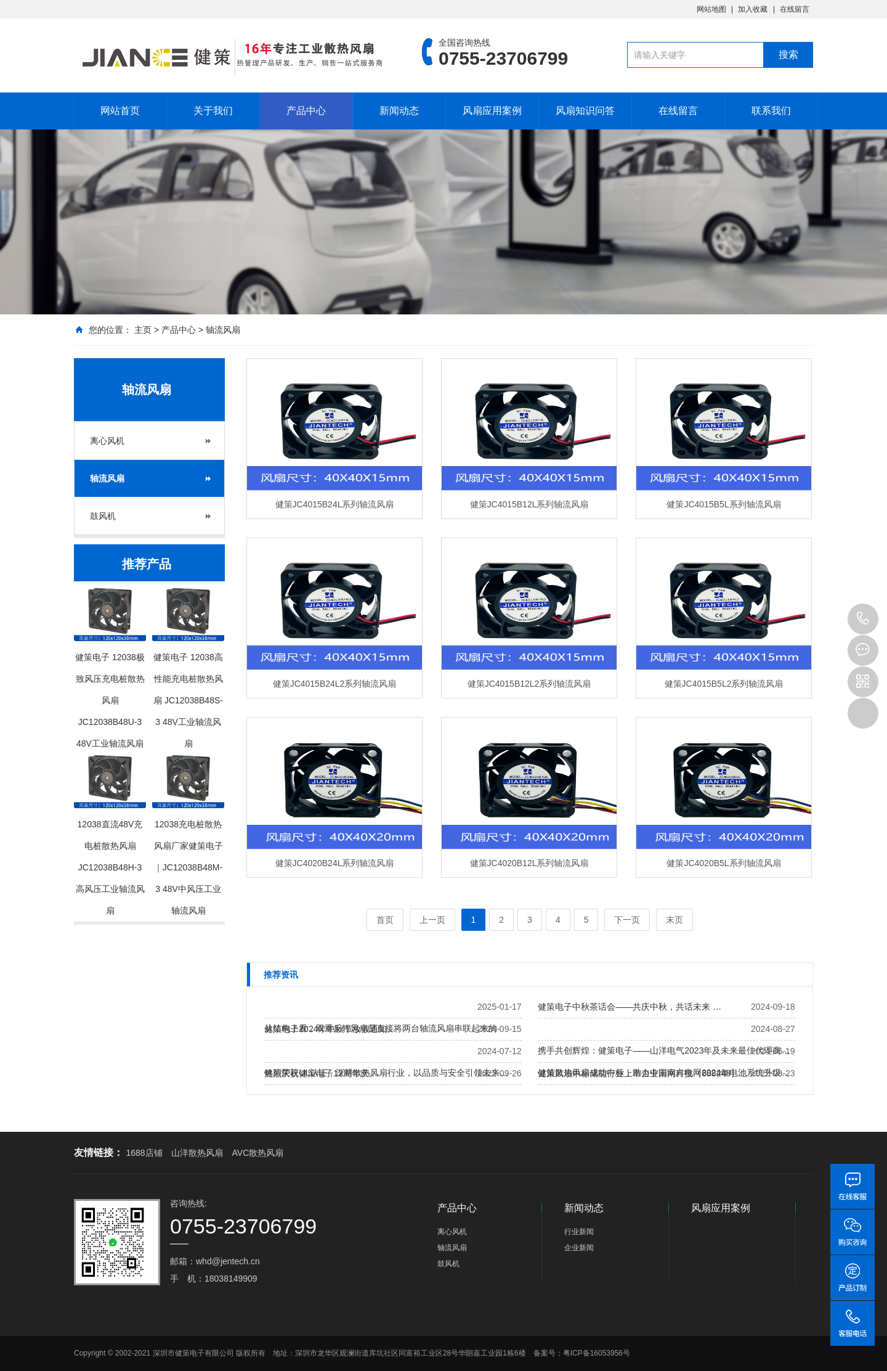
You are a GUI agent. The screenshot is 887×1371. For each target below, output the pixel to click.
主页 (143, 330)
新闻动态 (399, 110)
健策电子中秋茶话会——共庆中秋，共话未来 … (629, 1007)
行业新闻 (579, 1231)
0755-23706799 (863, 619)
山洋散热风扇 (197, 1153)
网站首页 (120, 110)
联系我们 (771, 110)
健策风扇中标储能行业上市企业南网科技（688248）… (643, 1073)
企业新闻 (579, 1247)
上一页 (432, 920)
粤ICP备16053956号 (596, 1353)
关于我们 (213, 110)
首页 (385, 920)
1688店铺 (144, 1153)
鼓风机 (103, 516)
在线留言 (794, 9)
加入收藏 (753, 9)
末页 (674, 920)
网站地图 (711, 9)
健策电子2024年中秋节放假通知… (329, 1029)
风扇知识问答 (585, 110)
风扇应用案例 (492, 110)
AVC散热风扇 (258, 1153)
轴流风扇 (223, 330)
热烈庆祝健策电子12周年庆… (321, 1073)
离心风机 (107, 441)
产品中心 (306, 110)
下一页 (627, 920)
